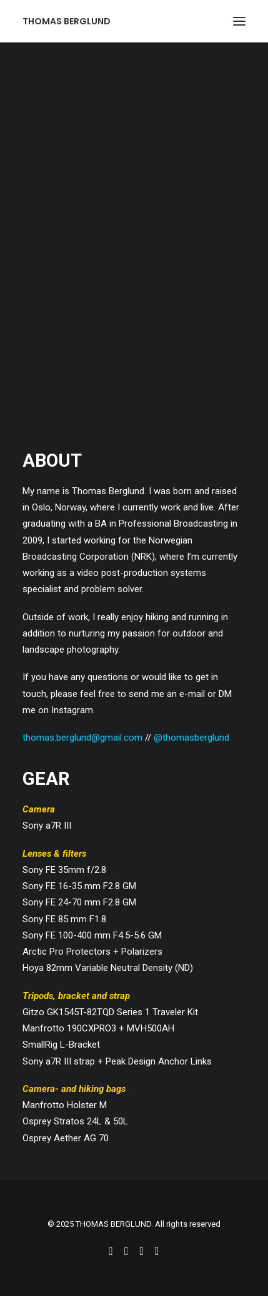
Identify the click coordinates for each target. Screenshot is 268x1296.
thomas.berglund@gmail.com (82, 737)
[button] (239, 21)
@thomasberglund (191, 737)
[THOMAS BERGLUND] (66, 21)
